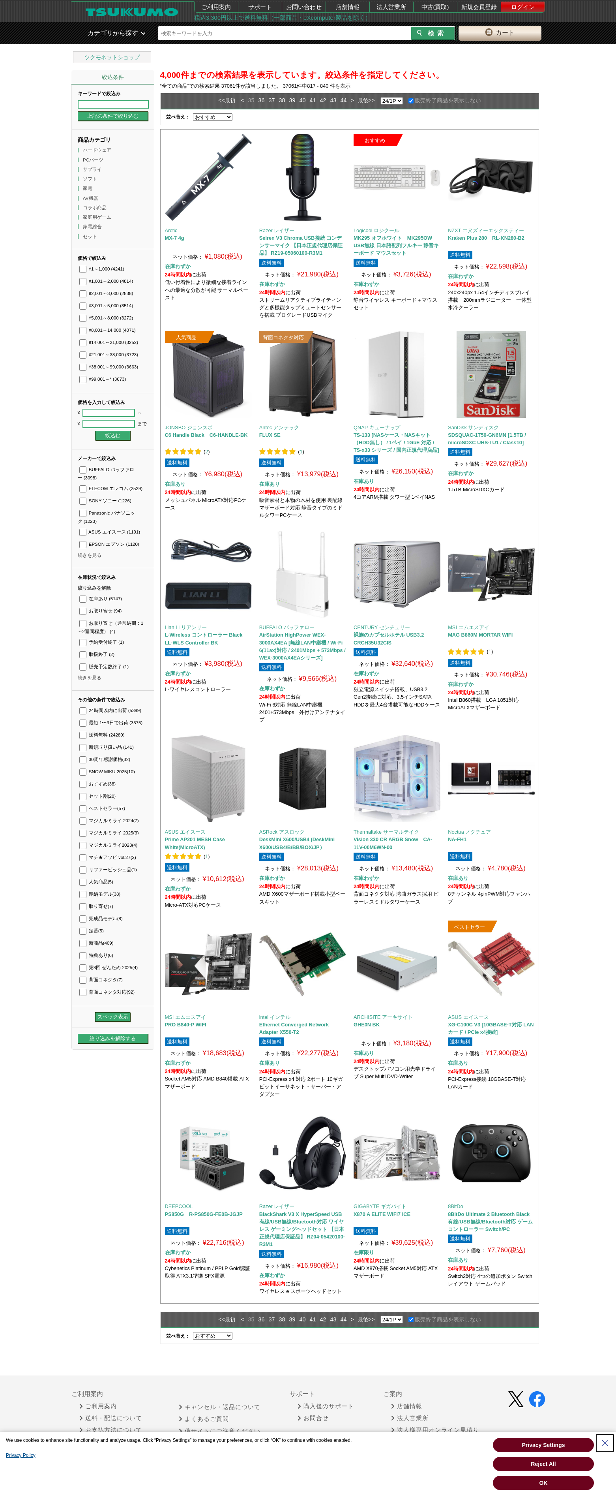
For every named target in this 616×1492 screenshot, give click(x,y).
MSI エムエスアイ (468, 627)
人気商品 (96, 881)
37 (271, 100)
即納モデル (100, 894)
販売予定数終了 (104, 666)
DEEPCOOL (179, 1206)
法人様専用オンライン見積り (435, 1430)
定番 (91, 930)
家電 (88, 188)
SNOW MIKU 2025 (107, 771)
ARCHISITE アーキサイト (383, 1017)
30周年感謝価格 (105, 759)
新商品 (96, 943)
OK (543, 1483)
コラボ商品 (95, 207)
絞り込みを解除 (94, 588)
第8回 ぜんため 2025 (108, 967)
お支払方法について (110, 1430)
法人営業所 (391, 7)
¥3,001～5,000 (106, 305)
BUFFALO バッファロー (287, 627)
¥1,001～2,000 (106, 281)
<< (221, 100)
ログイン (523, 7)
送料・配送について (110, 1418)
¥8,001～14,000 (107, 330)
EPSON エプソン (109, 544)
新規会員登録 (479, 7)
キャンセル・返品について (219, 1407)
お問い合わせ (304, 7)
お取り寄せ (100, 611)
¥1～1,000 (101, 269)
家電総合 (93, 226)
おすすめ (97, 784)
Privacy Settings (543, 1445)
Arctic (171, 230)
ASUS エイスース (109, 532)
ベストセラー (102, 808)
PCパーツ (94, 160)
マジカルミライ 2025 (109, 833)
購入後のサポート (326, 1406)
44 (344, 100)
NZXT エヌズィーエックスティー (486, 230)
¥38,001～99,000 (109, 367)
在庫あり (100, 598)
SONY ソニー (105, 500)
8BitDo (455, 1206)
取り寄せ (96, 906)
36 (261, 100)
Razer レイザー (277, 230)
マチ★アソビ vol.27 (107, 857)
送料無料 (102, 735)
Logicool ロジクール (376, 230)
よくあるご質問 (204, 1419)
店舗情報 (347, 7)
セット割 (97, 796)
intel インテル (274, 1017)
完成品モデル (101, 918)
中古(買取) (435, 7)
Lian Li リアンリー (186, 627)
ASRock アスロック (282, 832)
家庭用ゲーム (97, 217)
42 (323, 100)
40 (302, 100)
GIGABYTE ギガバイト (380, 1206)
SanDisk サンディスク (473, 427)
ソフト (90, 179)
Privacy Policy (21, 1455)
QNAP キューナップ (377, 427)
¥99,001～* (102, 379)
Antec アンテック (279, 427)
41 (313, 100)
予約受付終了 (101, 642)
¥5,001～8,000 (106, 318)
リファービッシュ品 (108, 869)
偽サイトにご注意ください (219, 1431)
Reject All (543, 1464)
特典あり (96, 955)
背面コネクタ (101, 979)
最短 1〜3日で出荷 (111, 722)
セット (90, 236)
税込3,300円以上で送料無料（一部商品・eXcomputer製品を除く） (282, 17)
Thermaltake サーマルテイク (386, 832)
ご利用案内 (216, 7)
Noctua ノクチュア (469, 832)
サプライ (93, 169)
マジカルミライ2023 (108, 845)
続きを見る (89, 555)
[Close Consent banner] (605, 1443)
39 (292, 100)
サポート (260, 7)
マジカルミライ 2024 (109, 820)
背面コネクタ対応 (107, 992)
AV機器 (91, 198)
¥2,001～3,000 (106, 293)
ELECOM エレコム (111, 488)
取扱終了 (96, 654)
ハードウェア (97, 150)
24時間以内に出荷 (110, 710)
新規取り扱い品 (106, 747)
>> (371, 100)
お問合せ (313, 1418)
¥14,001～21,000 (109, 342)
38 (282, 100)
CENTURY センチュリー (382, 627)
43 (333, 100)
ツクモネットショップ (112, 57)
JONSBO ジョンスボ (189, 427)
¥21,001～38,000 (109, 354)
